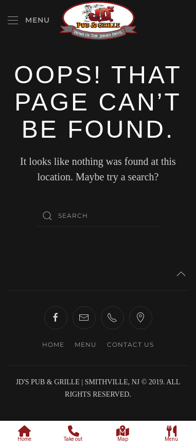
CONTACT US (130, 344)
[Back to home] (98, 20)
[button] (29, 20)
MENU (86, 344)
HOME (53, 344)
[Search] (98, 216)
